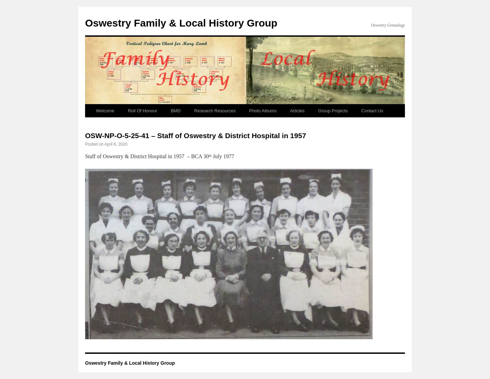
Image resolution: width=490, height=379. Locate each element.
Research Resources (214, 110)
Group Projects (333, 110)
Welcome (105, 110)
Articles (297, 110)
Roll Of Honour (142, 110)
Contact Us (372, 110)
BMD (176, 110)
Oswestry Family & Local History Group (181, 23)
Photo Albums (262, 110)
